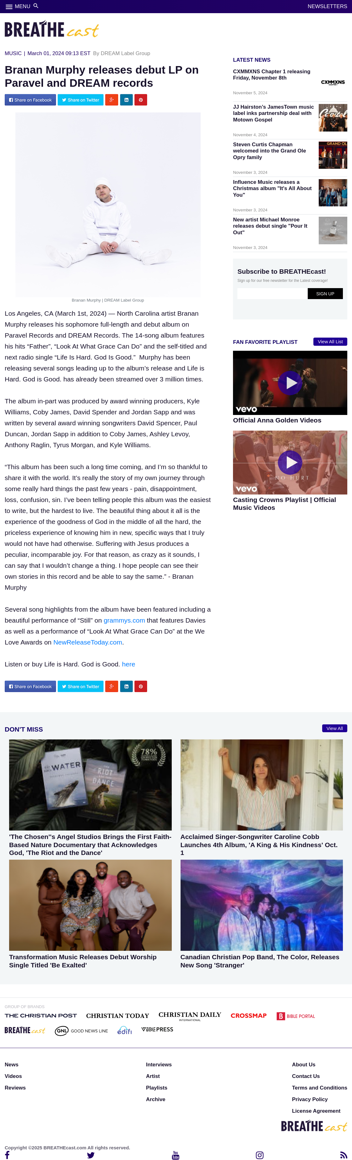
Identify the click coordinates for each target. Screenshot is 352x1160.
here (128, 664)
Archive (155, 1099)
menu (9, 7)
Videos (13, 1076)
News (12, 1065)
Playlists (156, 1088)
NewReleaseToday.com (87, 642)
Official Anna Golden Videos (277, 420)
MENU (22, 6)
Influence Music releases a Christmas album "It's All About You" (272, 188)
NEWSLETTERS (327, 6)
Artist (153, 1076)
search (36, 6)
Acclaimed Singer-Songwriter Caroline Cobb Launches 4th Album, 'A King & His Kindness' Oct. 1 (259, 844)
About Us (304, 1065)
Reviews (15, 1088)
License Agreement (316, 1111)
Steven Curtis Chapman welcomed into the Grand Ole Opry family (269, 151)
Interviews (159, 1065)
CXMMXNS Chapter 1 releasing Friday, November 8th (271, 75)
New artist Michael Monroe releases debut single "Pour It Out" (270, 226)
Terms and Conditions (319, 1088)
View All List (330, 341)
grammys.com (124, 620)
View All (335, 728)
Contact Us (306, 1076)
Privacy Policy (310, 1099)
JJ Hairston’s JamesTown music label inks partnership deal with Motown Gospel (273, 113)
